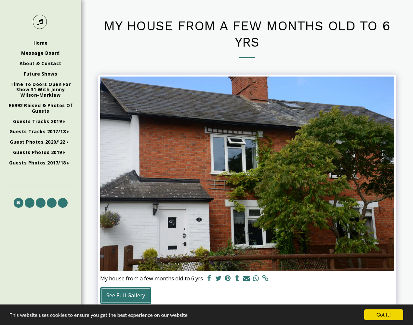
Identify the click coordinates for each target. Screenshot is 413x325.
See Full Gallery (125, 295)
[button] (40, 122)
